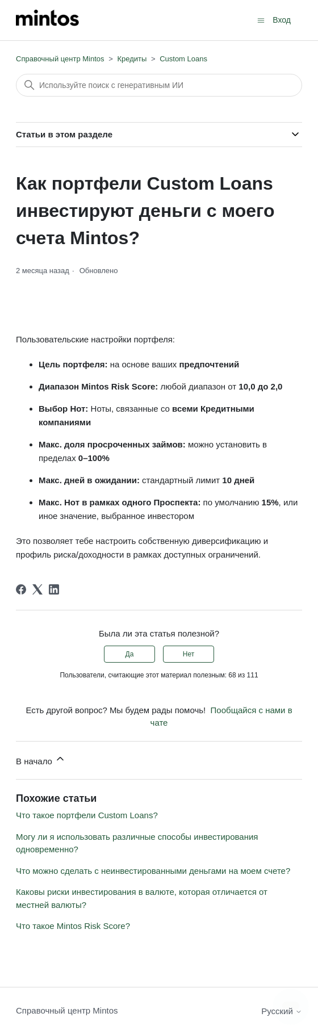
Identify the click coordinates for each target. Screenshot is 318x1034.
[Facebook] (21, 589)
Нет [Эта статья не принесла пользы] (188, 654)
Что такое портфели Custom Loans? (87, 815)
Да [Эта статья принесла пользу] (129, 654)
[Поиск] (159, 85)
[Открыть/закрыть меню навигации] (261, 19)
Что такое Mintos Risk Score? (73, 926)
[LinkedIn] (54, 589)
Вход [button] (282, 19)
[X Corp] (37, 589)
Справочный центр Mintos (60, 59)
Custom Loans (183, 59)
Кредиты (132, 59)
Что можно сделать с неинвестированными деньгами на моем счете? (153, 871)
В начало (41, 759)
